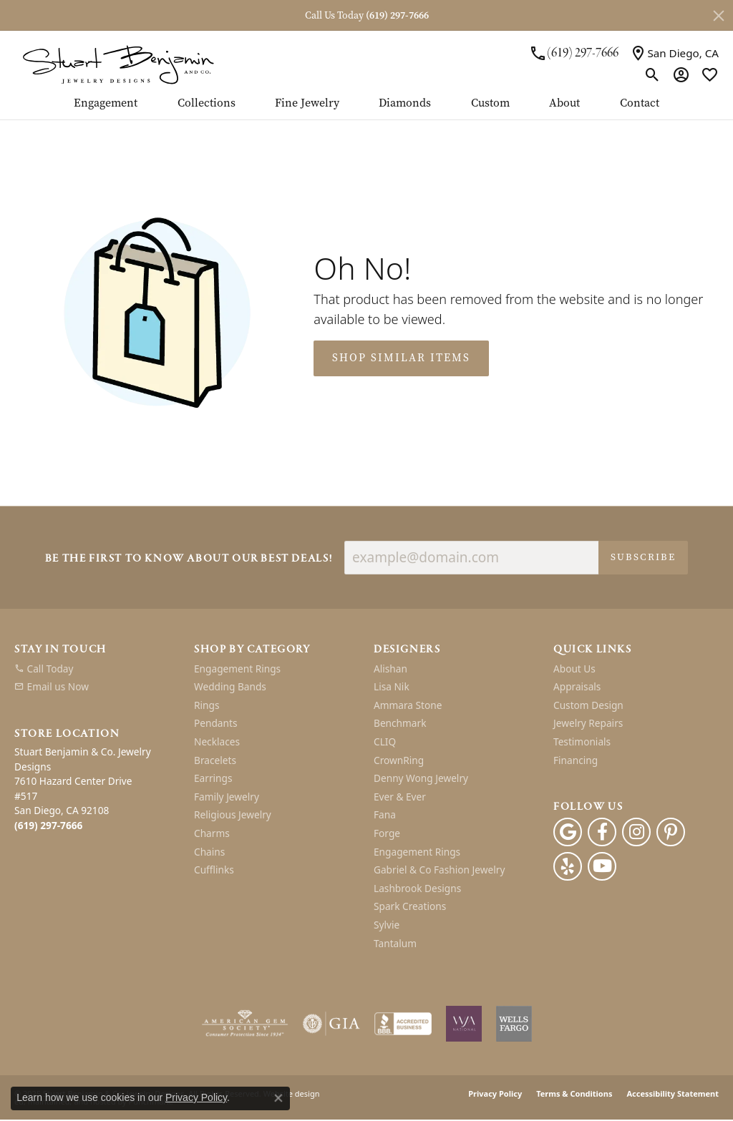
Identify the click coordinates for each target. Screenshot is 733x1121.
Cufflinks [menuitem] (214, 870)
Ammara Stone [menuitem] (408, 705)
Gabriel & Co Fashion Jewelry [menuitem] (439, 870)
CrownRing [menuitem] (399, 760)
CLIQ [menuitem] (385, 741)
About (564, 103)
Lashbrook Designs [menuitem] (417, 888)
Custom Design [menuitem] (588, 705)
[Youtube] (602, 867)
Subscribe (643, 557)
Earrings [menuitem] (213, 779)
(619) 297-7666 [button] (397, 15)
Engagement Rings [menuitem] (237, 668)
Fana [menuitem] (385, 815)
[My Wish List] (710, 74)
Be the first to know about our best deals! (189, 559)
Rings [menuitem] (206, 705)
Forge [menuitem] (387, 833)
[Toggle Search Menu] (652, 74)
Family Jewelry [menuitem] (226, 796)
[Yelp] (567, 867)
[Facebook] (602, 832)
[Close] (718, 15)
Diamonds (405, 103)
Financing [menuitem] (575, 760)
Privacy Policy (495, 1094)
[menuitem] (97, 668)
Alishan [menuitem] (390, 668)
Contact (639, 103)
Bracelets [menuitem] (215, 760)
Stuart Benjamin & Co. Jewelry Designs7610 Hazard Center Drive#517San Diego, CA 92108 (82, 788)
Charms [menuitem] (212, 833)
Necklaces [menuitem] (217, 741)
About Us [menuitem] (574, 668)
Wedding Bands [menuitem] (230, 687)
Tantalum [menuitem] (395, 943)
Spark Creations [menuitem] (410, 907)
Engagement (105, 103)
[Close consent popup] (278, 1098)
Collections (207, 103)
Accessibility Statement (672, 1094)
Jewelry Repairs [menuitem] (588, 724)
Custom (490, 103)
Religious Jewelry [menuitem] (232, 815)
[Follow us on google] (567, 832)
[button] (97, 650)
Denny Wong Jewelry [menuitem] (421, 779)
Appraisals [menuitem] (577, 687)
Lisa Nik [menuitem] (391, 687)
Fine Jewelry (307, 103)
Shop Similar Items (401, 357)
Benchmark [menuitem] (400, 724)
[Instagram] (636, 832)
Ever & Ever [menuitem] (400, 796)
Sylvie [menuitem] (386, 925)
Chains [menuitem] (209, 852)
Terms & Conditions (574, 1094)
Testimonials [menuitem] (582, 741)
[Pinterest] (670, 832)
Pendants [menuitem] (215, 724)
